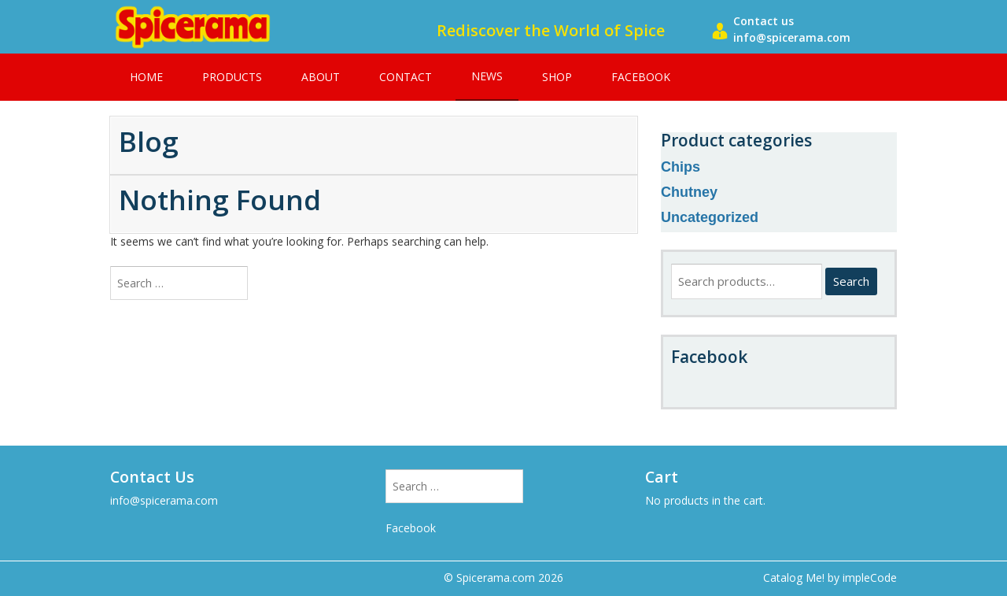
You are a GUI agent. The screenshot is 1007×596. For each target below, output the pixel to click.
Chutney (689, 192)
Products (232, 76)
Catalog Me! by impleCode (830, 577)
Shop (557, 76)
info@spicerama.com (164, 500)
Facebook (640, 76)
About (320, 76)
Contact (405, 76)
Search (851, 281)
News (487, 75)
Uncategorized (709, 217)
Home (146, 76)
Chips (680, 167)
